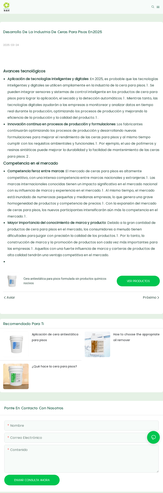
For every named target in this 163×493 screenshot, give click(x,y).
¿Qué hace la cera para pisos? (54, 366)
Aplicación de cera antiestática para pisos (55, 337)
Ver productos (138, 281)
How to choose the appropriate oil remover (136, 337)
